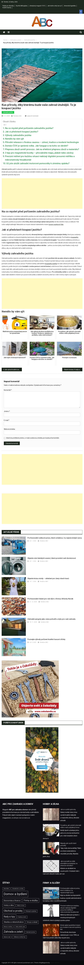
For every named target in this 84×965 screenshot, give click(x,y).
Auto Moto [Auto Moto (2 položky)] (6, 888)
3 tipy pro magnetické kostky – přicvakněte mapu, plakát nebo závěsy (39, 153)
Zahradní (4, 169)
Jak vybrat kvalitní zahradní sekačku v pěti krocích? (13, 369)
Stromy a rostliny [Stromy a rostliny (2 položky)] (8, 926)
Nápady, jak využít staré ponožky (68, 844)
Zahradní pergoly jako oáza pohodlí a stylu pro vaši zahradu (51, 619)
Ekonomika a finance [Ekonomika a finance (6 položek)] (12, 901)
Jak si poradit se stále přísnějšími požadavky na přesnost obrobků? (68, 863)
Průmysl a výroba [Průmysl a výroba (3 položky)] (31, 911)
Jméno (7, 411)
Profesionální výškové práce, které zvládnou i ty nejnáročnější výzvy (54, 538)
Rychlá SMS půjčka (21, 6)
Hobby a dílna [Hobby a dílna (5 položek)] (9, 905)
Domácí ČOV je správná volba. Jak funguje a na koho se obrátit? (36, 145)
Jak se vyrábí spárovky (68, 809)
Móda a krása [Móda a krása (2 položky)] (20, 905)
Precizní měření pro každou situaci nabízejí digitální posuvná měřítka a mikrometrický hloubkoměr (40, 158)
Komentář (8, 390)
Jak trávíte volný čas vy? (54, 6)
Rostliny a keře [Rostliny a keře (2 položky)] (22, 917)
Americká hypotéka (70, 6)
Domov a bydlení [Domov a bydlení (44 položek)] (15, 894)
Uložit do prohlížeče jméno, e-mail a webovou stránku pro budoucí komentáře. (32, 438)
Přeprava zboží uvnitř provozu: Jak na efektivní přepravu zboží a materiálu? (42, 149)
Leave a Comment (32, 116)
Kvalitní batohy (7, 7)
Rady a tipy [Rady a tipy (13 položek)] (9, 916)
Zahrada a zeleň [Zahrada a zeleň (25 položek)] (13, 931)
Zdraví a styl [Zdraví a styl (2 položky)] (7, 937)
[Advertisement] (42, 193)
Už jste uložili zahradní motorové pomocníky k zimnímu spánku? (37, 163)
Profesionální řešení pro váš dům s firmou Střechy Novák (50, 599)
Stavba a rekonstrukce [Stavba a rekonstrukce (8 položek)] (14, 922)
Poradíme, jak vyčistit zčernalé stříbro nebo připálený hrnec (70, 826)
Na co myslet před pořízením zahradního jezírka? (29, 128)
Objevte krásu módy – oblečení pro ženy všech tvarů (48, 578)
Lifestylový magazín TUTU (37, 6)
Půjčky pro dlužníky (8, 6)
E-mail (6, 420)
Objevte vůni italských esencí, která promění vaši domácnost (51, 558)
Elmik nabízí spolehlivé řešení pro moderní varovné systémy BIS (70, 927)
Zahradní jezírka (8, 112)
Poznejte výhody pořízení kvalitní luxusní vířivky (46, 639)
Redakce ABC (17, 116)
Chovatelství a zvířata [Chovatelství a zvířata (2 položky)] (17, 888)
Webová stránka (9, 429)
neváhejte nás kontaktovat (21, 818)
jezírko (10, 169)
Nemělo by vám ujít (14, 138)
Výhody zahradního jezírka (18, 135)
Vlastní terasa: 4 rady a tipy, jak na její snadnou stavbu (73, 369)
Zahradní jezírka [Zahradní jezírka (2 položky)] (30, 932)
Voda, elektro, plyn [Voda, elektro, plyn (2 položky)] (20, 926)
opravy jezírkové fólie (56, 224)
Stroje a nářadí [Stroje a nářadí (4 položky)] (32, 922)
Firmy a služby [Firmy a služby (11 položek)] (31, 900)
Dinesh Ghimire (54, 962)
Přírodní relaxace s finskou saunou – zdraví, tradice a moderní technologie (42, 142)
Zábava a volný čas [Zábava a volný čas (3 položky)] (19, 937)
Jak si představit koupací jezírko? (21, 131)
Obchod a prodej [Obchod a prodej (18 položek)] (13, 910)
